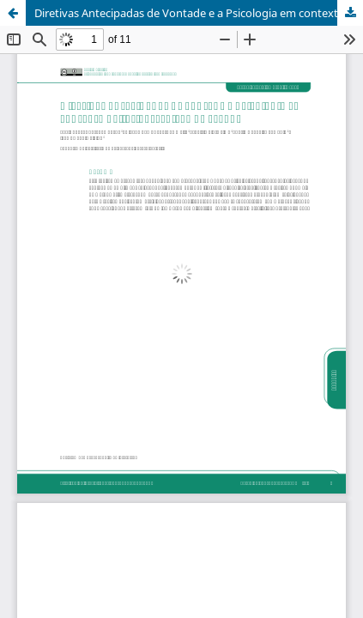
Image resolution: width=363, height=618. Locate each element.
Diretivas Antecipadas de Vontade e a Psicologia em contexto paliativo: (198, 13)
